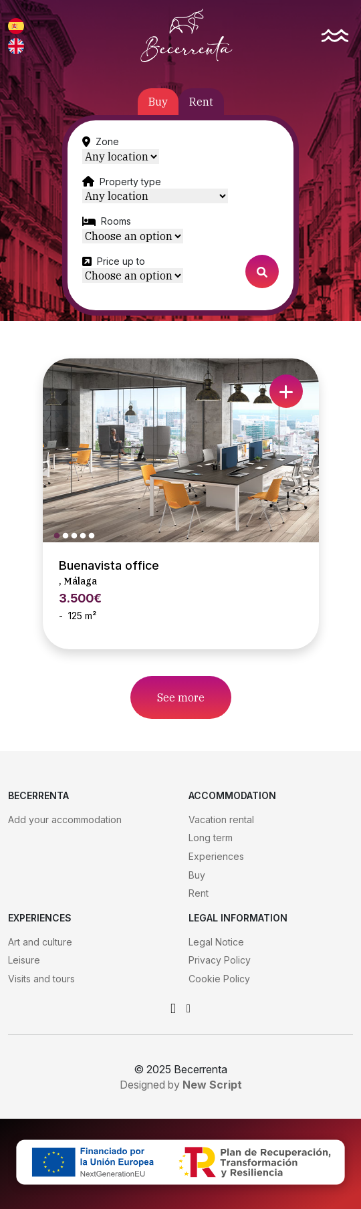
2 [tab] (69, 536)
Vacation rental (221, 819)
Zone (107, 141)
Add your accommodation (65, 819)
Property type (130, 181)
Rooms (116, 221)
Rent (199, 893)
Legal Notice (216, 942)
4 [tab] (86, 536)
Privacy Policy (220, 960)
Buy (197, 875)
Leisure (24, 960)
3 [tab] (77, 536)
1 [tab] (60, 536)
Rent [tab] (201, 101)
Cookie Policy (219, 978)
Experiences (216, 856)
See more (181, 697)
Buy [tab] (158, 101)
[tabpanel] (180, 215)
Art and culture (40, 942)
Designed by (181, 1084)
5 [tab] (95, 536)
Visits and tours (41, 978)
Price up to (121, 261)
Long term (211, 837)
